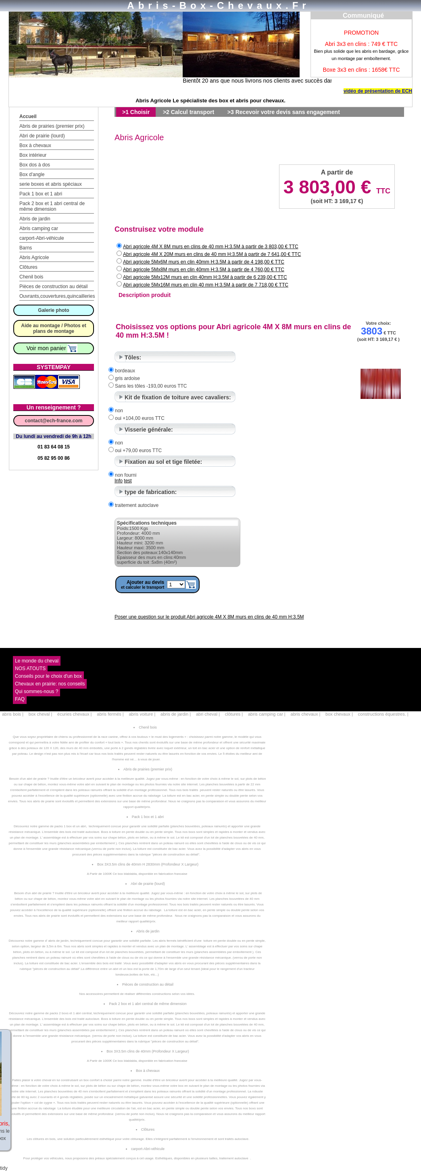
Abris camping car (38, 228)
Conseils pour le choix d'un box (48, 676)
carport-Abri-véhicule (41, 238)
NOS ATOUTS (30, 668)
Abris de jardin (34, 219)
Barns (25, 248)
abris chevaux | (306, 714)
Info (119, 481)
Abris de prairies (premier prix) (51, 126)
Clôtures (28, 267)
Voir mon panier (52, 348)
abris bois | (12, 714)
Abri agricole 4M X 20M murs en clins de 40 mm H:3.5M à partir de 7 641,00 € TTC (212, 254)
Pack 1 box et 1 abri (40, 194)
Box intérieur (32, 155)
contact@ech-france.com (53, 421)
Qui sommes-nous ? (36, 691)
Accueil (28, 116)
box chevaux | (339, 714)
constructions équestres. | (383, 714)
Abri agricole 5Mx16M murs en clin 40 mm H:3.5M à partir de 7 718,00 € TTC (205, 285)
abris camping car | (267, 714)
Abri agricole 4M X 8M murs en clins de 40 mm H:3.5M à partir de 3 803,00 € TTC (210, 246)
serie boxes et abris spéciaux (50, 184)
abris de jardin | (175, 714)
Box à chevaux (35, 145)
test (127, 481)
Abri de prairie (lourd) (42, 136)
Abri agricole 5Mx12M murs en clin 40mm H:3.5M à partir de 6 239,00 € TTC (205, 277)
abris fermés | (110, 714)
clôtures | (234, 714)
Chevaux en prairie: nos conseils (50, 684)
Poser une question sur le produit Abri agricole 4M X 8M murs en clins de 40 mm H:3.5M (209, 617)
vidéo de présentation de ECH (378, 91)
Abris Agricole (34, 257)
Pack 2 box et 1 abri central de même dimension (52, 206)
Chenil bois (31, 277)
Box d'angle (31, 174)
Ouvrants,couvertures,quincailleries (57, 296)
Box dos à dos (34, 165)
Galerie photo (53, 310)
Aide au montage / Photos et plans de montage (53, 328)
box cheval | (40, 714)
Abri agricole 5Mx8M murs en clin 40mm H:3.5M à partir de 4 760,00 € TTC (203, 269)
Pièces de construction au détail (53, 286)
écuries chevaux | (74, 714)
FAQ (20, 699)
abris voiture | (142, 714)
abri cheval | (208, 714)
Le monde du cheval (36, 661)
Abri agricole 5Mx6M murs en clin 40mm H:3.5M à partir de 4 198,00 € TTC (203, 262)
